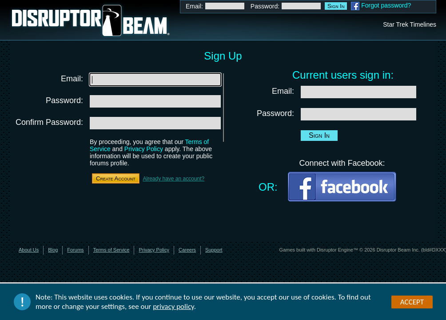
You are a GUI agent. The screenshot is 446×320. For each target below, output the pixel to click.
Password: (265, 6)
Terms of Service (111, 249)
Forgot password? (386, 5)
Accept (412, 302)
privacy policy (173, 307)
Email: (194, 6)
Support (214, 249)
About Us (29, 249)
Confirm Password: (49, 122)
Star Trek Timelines (409, 24)
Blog (53, 249)
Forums (75, 249)
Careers (187, 249)
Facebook (355, 6)
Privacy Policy (143, 148)
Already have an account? (173, 179)
